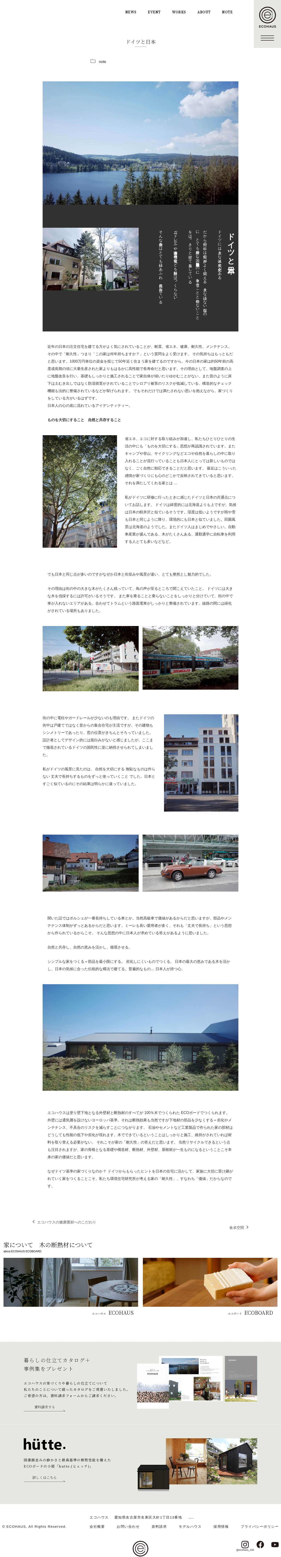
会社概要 (97, 1526)
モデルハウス (190, 1526)
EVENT (154, 12)
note (102, 62)
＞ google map (190, 1517)
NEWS (131, 12)
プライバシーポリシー (260, 1526)
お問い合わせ (128, 1526)
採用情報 (221, 1526)
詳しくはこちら (44, 1478)
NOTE (227, 12)
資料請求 (159, 1526)
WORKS (179, 12)
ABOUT (204, 12)
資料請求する (44, 1407)
